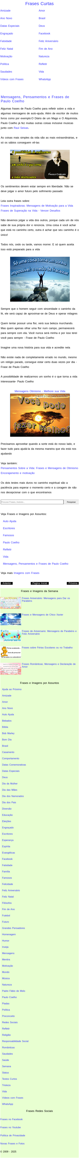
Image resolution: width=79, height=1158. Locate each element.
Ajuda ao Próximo (11, 689)
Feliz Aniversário (48, 41)
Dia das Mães (9, 790)
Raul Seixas (21, 127)
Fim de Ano (46, 48)
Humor (5, 940)
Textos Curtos (9, 1079)
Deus (42, 25)
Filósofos (7, 903)
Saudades (6, 71)
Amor (42, 10)
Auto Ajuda (8, 714)
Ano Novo (6, 18)
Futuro (5, 922)
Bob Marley (8, 733)
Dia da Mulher (10, 783)
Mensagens (8, 953)
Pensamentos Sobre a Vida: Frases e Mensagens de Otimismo (39, 468)
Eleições (6, 821)
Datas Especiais (9, 25)
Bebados (6, 720)
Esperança (8, 840)
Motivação (6, 56)
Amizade (5, 10)
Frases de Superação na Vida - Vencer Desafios (30, 210)
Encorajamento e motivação (18, 473)
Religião (6, 1035)
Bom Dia (6, 739)
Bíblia (5, 727)
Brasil (42, 18)
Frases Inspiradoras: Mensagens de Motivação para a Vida (37, 205)
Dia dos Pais (9, 802)
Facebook (44, 33)
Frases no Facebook (11, 1119)
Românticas (8, 1047)
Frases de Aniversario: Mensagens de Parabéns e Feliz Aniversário (38, 636)
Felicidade (7, 884)
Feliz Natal (6, 48)
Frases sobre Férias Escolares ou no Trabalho (36, 652)
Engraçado (6, 33)
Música (6, 978)
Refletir (43, 64)
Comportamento (10, 758)
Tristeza (6, 1085)
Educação (7, 815)
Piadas (5, 1003)
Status (5, 1072)
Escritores (7, 834)
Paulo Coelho (9, 997)
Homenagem (9, 934)
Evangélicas (8, 852)
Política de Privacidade (12, 1135)
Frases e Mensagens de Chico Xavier (31, 619)
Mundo (5, 972)
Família (6, 871)
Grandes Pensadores (13, 928)
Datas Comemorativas (14, 764)
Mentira (6, 959)
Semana (6, 1066)
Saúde (5, 1060)
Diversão (6, 808)
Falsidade (6, 41)
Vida (41, 71)
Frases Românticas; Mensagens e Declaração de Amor (38, 669)
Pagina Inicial (39, 583)
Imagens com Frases (26, 573)
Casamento (8, 752)
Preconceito (8, 1016)
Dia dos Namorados (13, 796)
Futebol (6, 915)
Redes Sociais (10, 1022)
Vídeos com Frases (12, 79)
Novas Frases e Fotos (12, 1143)
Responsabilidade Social (15, 1041)
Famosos (7, 878)
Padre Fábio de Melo (13, 991)
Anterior (7, 583)
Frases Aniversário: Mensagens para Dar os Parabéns (35, 603)
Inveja (5, 947)
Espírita (6, 846)
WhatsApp (45, 79)
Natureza (44, 56)
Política (4, 64)
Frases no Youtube (10, 1127)
